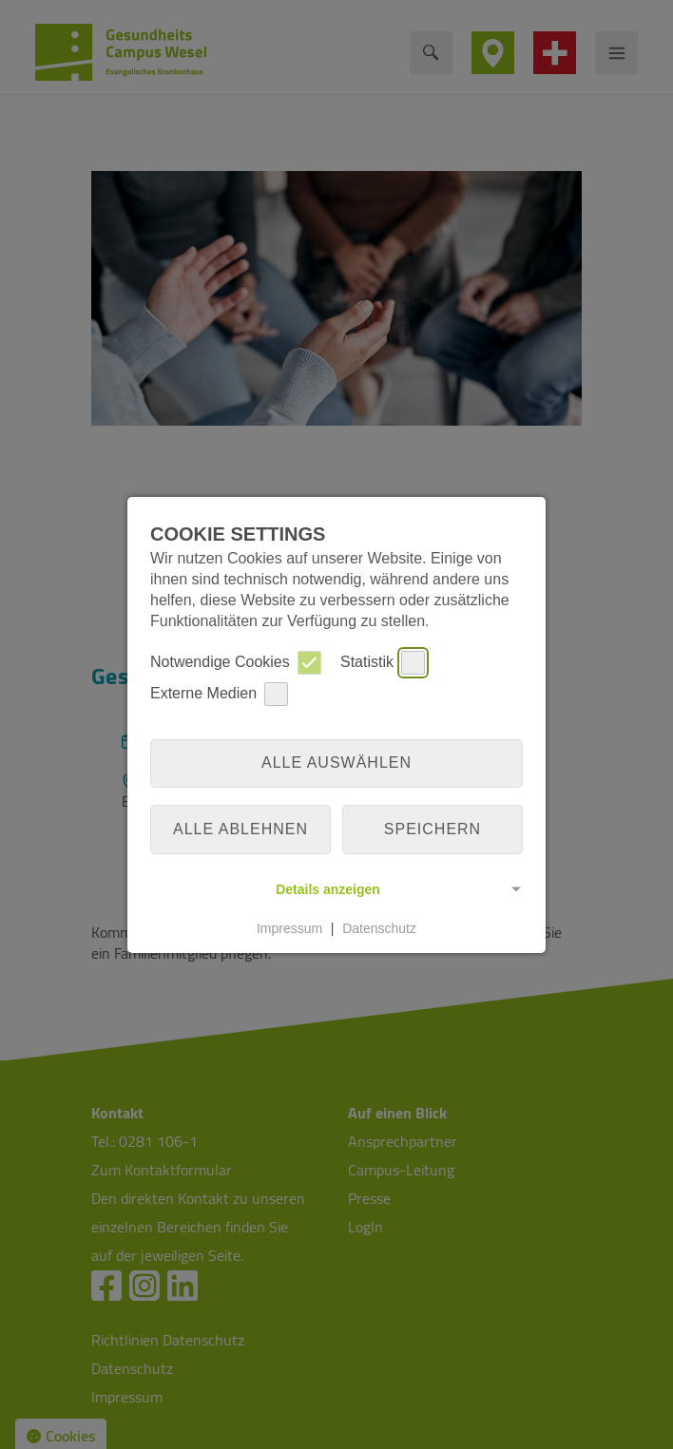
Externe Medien (219, 694)
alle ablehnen (240, 829)
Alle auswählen (336, 762)
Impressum (289, 928)
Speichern (432, 829)
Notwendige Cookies (235, 663)
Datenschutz (379, 928)
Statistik (382, 663)
